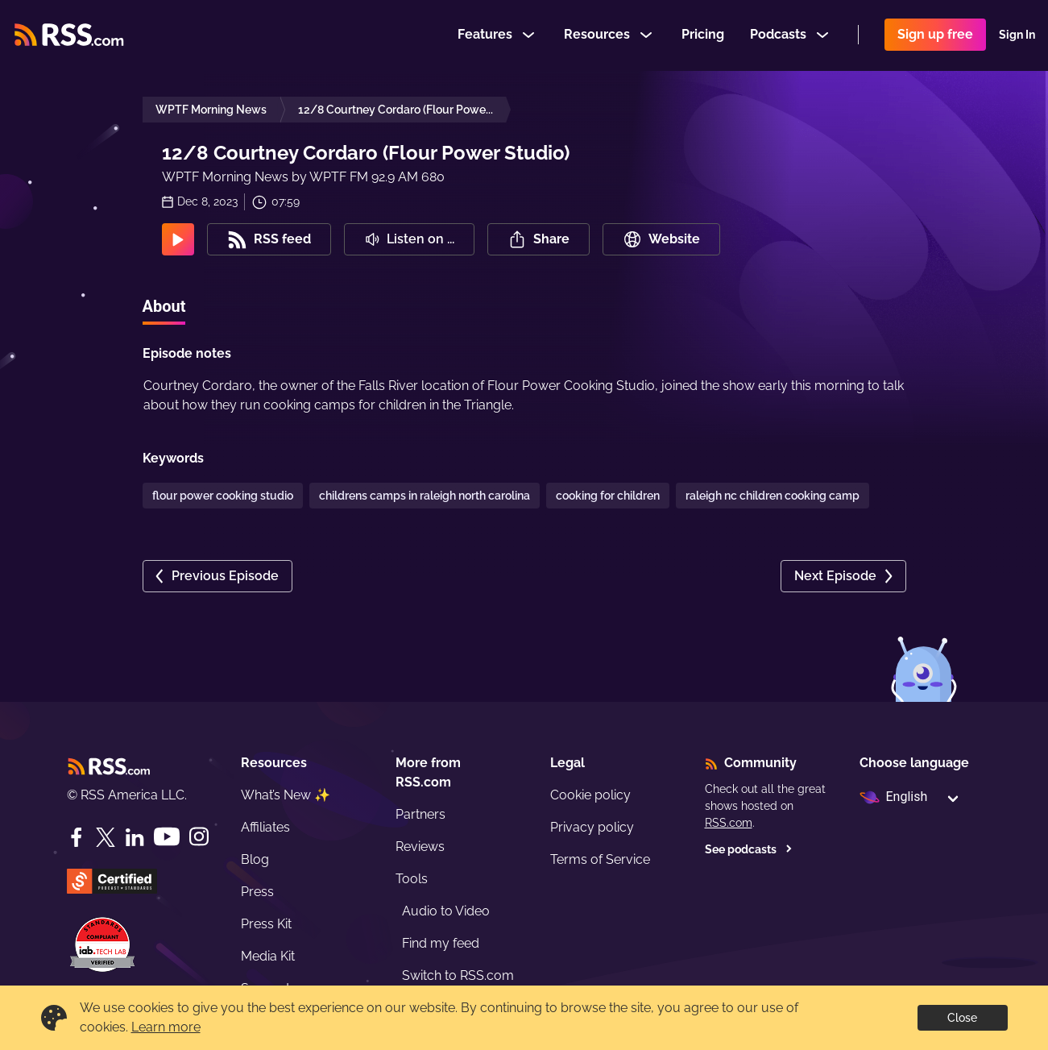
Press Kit (266, 924)
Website (661, 239)
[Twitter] (105, 837)
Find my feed (440, 943)
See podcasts (749, 849)
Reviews (420, 846)
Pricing (702, 35)
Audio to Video (446, 911)
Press (257, 891)
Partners (420, 814)
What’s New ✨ (285, 795)
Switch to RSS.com (458, 975)
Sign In (1017, 35)
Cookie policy (590, 795)
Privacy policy (592, 827)
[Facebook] (76, 837)
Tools (412, 878)
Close (962, 1017)
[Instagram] (199, 836)
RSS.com (728, 822)
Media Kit (268, 956)
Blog (255, 859)
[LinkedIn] (134, 837)
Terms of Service (600, 859)
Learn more (166, 1027)
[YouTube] (167, 836)
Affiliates (265, 827)
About (164, 306)
